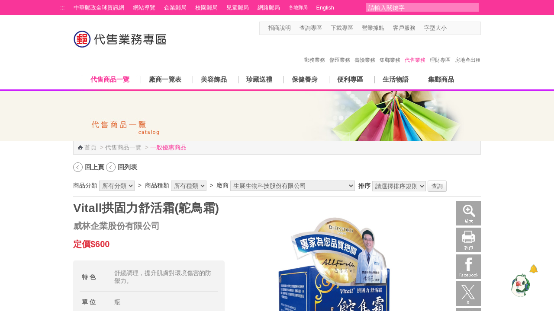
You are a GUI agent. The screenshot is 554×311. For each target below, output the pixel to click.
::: (62, 8)
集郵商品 (441, 79)
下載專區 (342, 28)
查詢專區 (311, 28)
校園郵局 (206, 8)
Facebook (468, 266)
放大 (468, 213)
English (325, 8)
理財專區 (440, 51)
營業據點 (373, 28)
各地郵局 (298, 7)
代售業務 (415, 51)
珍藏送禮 (259, 79)
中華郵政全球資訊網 (99, 8)
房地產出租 (468, 51)
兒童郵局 (237, 8)
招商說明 (279, 28)
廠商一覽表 (165, 79)
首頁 (90, 147)
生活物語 (396, 79)
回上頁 (94, 167)
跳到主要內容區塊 (4, 4)
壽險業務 (364, 51)
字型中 (460, 28)
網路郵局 (269, 8)
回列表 (127, 167)
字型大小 (435, 28)
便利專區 (350, 79)
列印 (468, 240)
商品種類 (157, 185)
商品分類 (85, 185)
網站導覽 (144, 8)
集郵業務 (390, 51)
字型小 (452, 28)
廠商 (222, 185)
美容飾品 (214, 79)
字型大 (468, 28)
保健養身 (305, 79)
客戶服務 (404, 28)
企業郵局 (175, 8)
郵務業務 (314, 51)
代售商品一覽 (109, 79)
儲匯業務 (339, 51)
